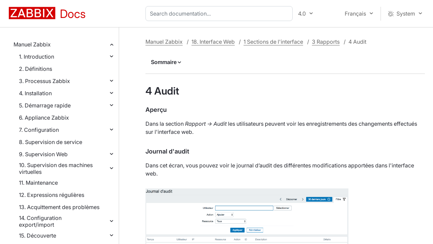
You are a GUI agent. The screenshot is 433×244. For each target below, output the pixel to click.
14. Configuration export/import (40, 221)
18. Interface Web (213, 41)
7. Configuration (39, 129)
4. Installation (35, 93)
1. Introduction (36, 56)
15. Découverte (37, 235)
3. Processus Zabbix (44, 81)
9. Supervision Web (43, 154)
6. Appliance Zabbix (44, 117)
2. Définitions (35, 68)
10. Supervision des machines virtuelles (56, 168)
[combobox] (220, 13)
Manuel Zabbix (32, 44)
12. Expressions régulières (51, 194)
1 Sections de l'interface (273, 41)
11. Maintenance (38, 182)
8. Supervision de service (50, 142)
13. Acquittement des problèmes (59, 207)
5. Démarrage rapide (45, 105)
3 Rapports (326, 41)
